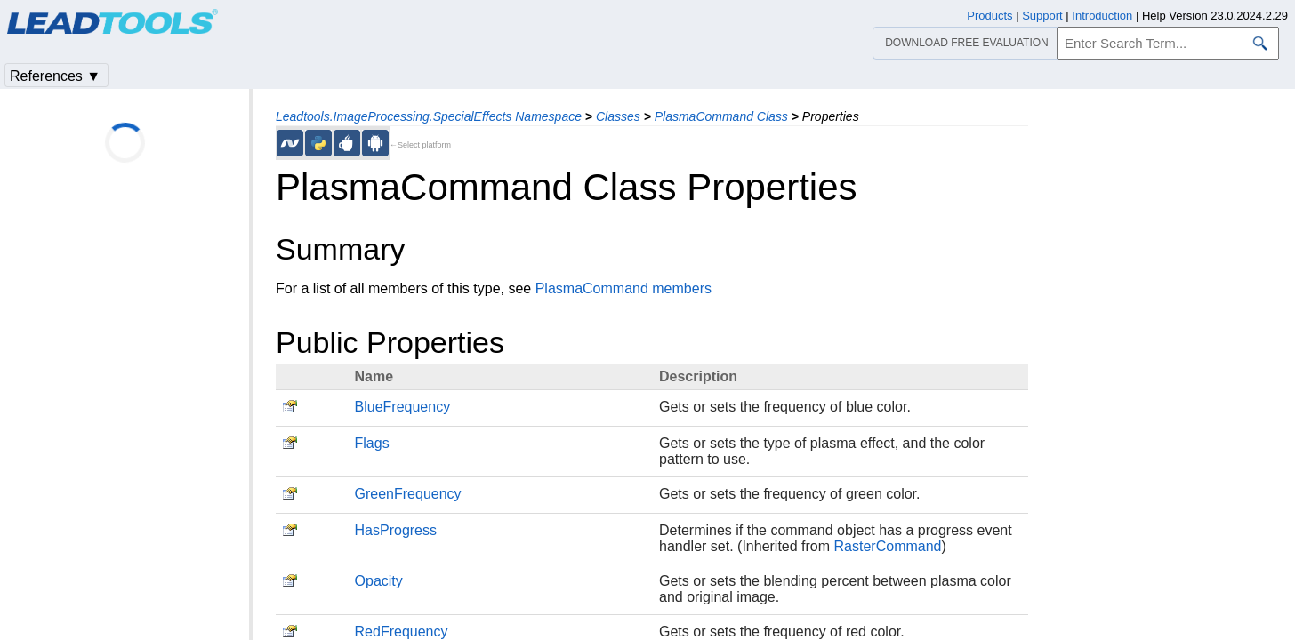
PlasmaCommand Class (721, 116)
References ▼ (55, 76)
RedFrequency (401, 631)
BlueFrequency (403, 406)
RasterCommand (888, 546)
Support (1042, 15)
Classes (618, 116)
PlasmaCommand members (623, 288)
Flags (372, 443)
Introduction (1102, 15)
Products (989, 15)
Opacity (379, 580)
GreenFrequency (408, 493)
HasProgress (396, 530)
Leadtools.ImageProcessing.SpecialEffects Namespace (429, 116)
